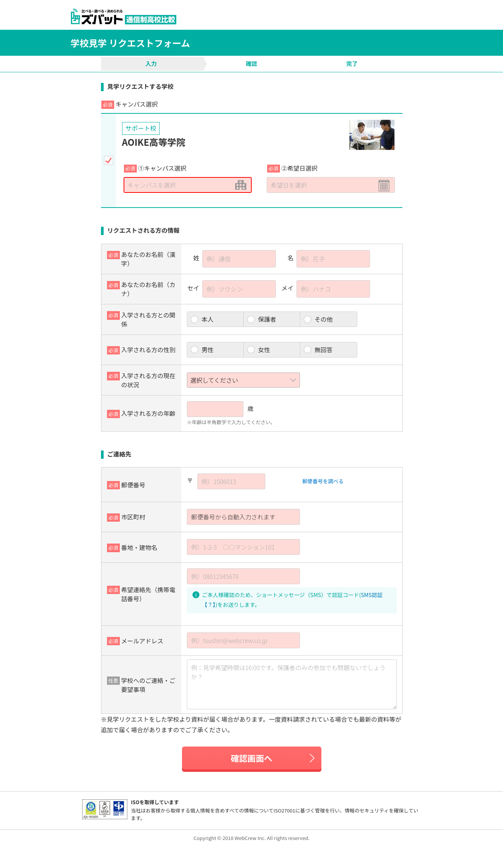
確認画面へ (251, 758)
